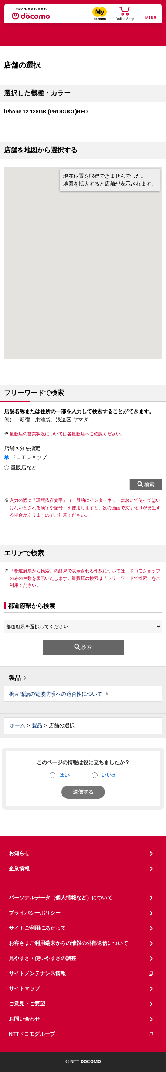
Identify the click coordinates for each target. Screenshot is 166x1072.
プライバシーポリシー (35, 913)
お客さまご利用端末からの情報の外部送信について (68, 943)
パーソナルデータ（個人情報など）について (60, 898)
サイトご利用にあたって (37, 928)
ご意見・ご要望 (27, 1004)
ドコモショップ (29, 457)
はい (64, 775)
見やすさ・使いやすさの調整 (42, 958)
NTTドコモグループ (81, 1034)
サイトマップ (24, 988)
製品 (15, 678)
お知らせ (19, 853)
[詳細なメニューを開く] (151, 14)
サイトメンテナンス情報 (81, 973)
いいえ (109, 775)
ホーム (17, 725)
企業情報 (19, 868)
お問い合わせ (24, 1019)
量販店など (24, 467)
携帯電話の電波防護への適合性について (55, 694)
